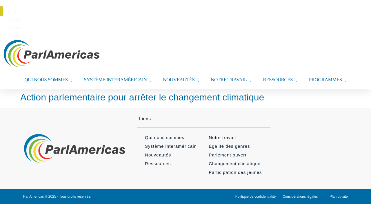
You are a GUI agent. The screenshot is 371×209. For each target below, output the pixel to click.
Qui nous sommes (164, 137)
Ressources (158, 163)
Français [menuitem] (177, 13)
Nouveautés (158, 154)
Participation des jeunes (235, 172)
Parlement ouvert (227, 154)
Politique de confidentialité (255, 196)
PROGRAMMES (328, 80)
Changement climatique (235, 163)
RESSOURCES (280, 80)
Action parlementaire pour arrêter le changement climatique (142, 97)
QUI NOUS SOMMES (48, 80)
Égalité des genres (229, 146)
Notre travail (222, 137)
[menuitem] (158, 12)
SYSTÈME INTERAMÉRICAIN (117, 80)
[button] (351, 11)
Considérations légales (300, 196)
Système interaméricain (171, 146)
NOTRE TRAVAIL (231, 80)
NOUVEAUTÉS (181, 80)
